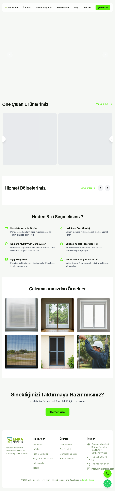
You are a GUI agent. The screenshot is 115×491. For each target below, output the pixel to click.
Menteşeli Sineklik (68, 454)
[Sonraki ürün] (112, 139)
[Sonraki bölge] (107, 188)
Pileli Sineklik (66, 444)
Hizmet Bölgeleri (44, 7)
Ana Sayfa (12, 7)
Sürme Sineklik (67, 458)
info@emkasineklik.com (103, 469)
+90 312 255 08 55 (100, 464)
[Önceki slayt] (10, 55)
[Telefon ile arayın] (107, 474)
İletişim (87, 7)
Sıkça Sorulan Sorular (43, 458)
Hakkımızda (63, 7)
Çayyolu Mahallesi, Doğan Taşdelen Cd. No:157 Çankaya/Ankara (100, 448)
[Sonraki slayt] (105, 55)
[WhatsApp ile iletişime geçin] (107, 483)
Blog (76, 7)
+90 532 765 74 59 (99, 458)
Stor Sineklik (66, 449)
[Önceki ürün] (3, 139)
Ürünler (26, 7)
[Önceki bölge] (100, 188)
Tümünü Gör (104, 104)
